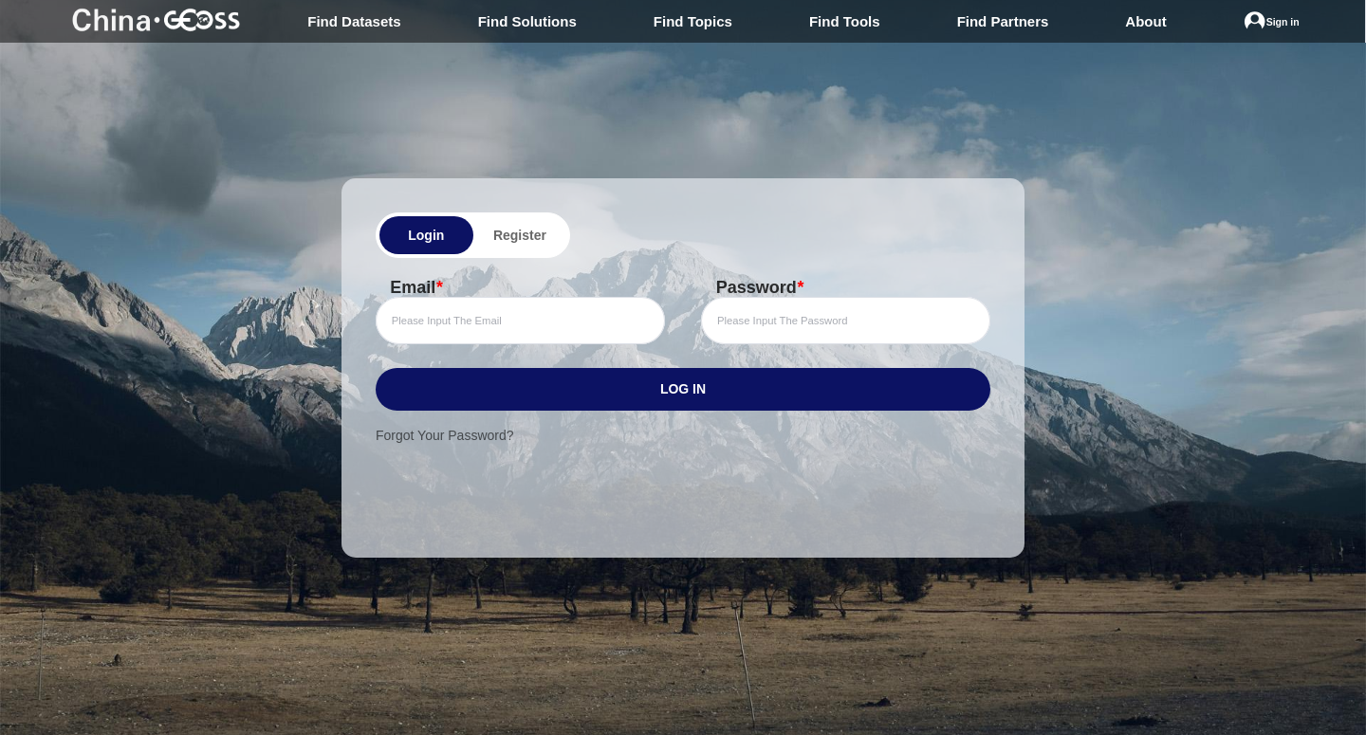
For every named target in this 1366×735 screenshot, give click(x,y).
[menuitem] (1272, 21)
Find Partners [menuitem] (1003, 21)
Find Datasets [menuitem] (353, 21)
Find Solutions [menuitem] (527, 21)
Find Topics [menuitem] (693, 21)
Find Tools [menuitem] (844, 21)
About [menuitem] (1145, 21)
